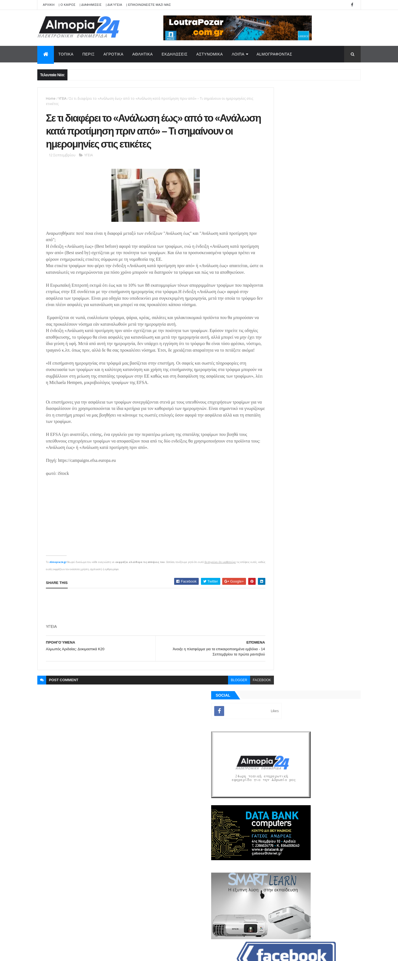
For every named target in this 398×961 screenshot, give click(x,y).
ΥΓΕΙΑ (62, 98)
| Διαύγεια (114, 4)
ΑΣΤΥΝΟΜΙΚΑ (209, 54)
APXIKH (48, 4)
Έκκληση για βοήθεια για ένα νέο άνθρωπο (321, 458)
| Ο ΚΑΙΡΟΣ (67, 4)
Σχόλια (335, 637)
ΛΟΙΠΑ (238, 54)
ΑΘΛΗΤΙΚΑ (142, 54)
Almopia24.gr (58, 587)
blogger (215, 705)
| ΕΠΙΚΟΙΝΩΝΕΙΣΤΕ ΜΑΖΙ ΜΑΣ (148, 4)
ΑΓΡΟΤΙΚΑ (113, 54)
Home (51, 98)
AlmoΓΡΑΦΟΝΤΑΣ (274, 54)
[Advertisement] (146, 631)
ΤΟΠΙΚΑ (66, 54)
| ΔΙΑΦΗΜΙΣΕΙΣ (91, 4)
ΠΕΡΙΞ (88, 54)
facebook (238, 705)
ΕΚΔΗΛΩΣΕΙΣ (175, 54)
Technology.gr (124, 953)
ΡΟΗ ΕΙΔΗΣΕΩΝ (285, 637)
